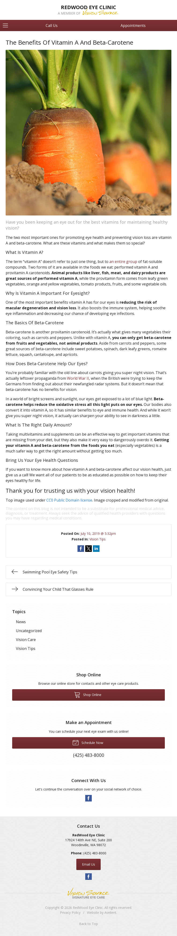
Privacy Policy (70, 912)
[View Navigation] (7, 25)
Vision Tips (97, 539)
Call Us (52, 25)
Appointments (133, 25)
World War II (78, 378)
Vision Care (26, 639)
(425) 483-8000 (94, 853)
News (21, 621)
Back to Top (88, 923)
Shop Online (87, 694)
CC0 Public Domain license (69, 500)
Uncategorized (29, 630)
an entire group (123, 261)
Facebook (88, 798)
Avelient (110, 912)
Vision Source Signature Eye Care (88, 893)
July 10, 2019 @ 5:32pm (98, 533)
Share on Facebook (80, 548)
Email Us (88, 864)
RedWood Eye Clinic (88, 907)
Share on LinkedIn (96, 548)
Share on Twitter (88, 548)
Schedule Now (87, 742)
